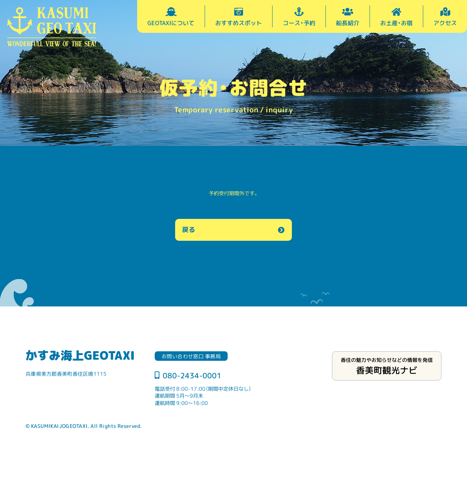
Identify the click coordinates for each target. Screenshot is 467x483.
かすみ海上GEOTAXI (80, 355)
